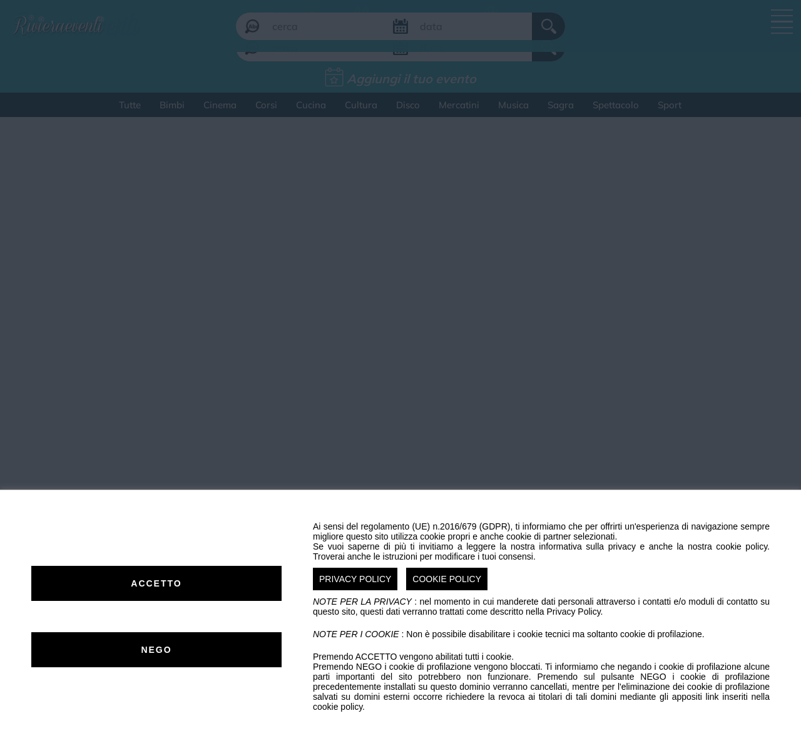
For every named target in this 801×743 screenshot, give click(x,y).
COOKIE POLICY (446, 579)
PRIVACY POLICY (355, 579)
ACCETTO (156, 583)
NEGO (156, 650)
